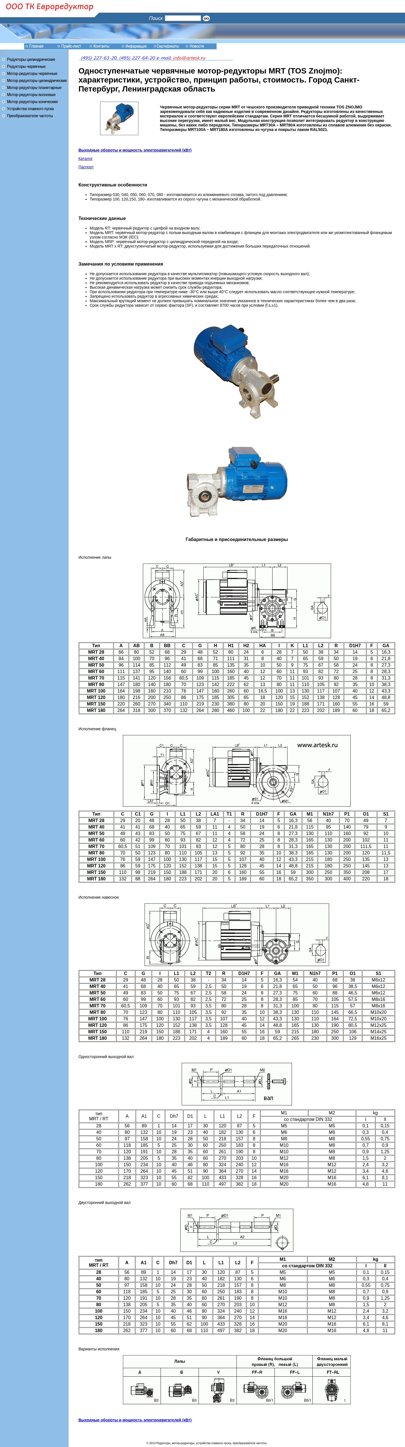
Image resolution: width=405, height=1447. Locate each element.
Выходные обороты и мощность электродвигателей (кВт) (135, 150)
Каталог (85, 158)
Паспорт (86, 167)
